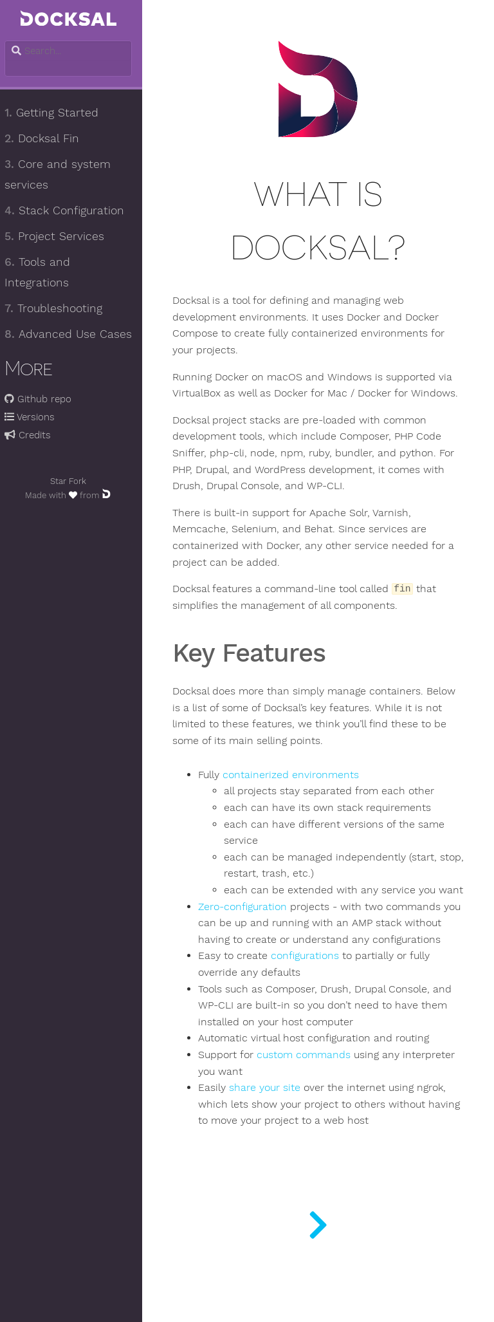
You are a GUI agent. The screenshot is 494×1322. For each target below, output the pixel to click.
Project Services (60, 236)
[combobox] (74, 51)
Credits (33, 435)
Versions (35, 417)
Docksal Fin (47, 138)
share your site (271, 1137)
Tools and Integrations (43, 272)
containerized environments (297, 791)
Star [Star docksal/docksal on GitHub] (64, 481)
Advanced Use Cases (74, 334)
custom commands (310, 1104)
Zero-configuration (249, 939)
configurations (311, 1006)
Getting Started (57, 112)
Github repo (43, 399)
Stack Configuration (70, 210)
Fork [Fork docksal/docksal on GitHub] (83, 481)
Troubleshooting (59, 308)
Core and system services (63, 174)
